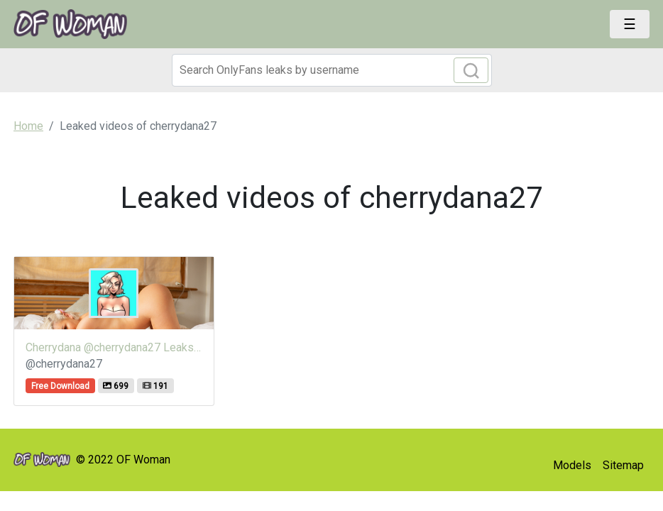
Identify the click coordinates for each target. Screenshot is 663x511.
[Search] (332, 70)
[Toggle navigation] (630, 24)
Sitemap (623, 465)
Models (572, 465)
